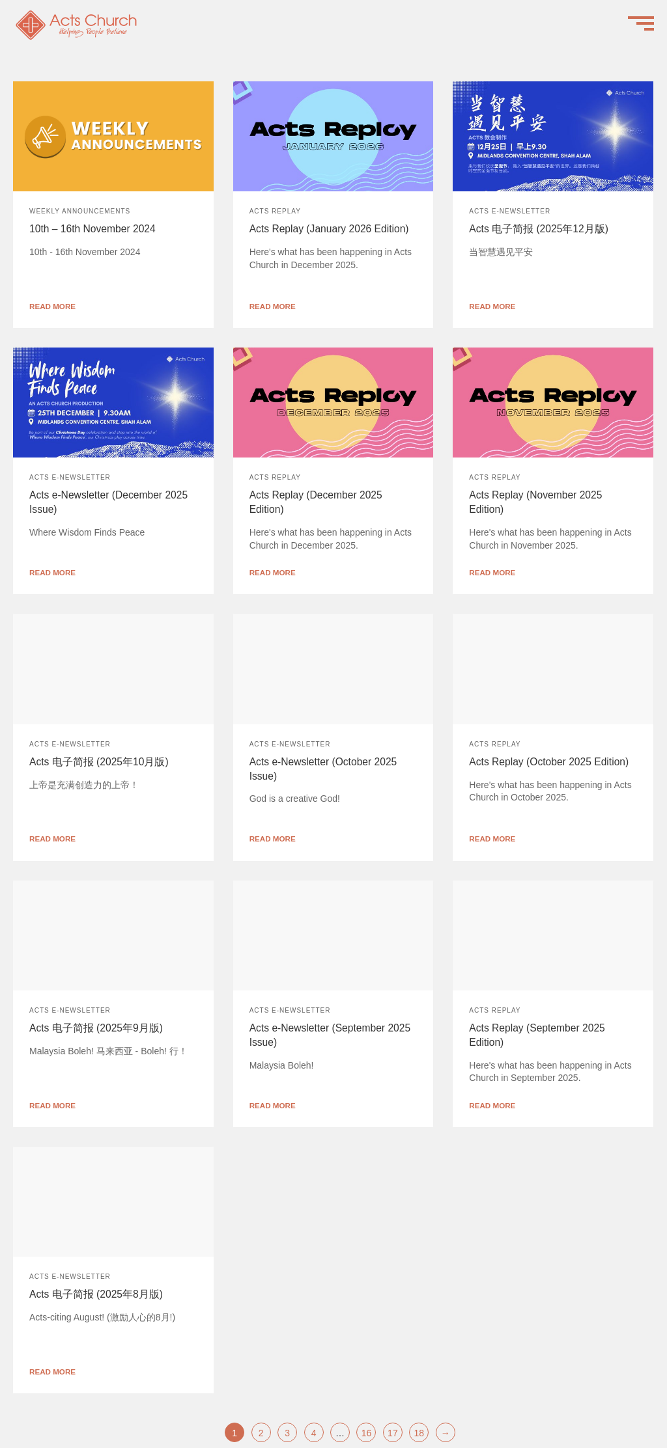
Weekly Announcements (79, 211)
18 (419, 1433)
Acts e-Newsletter (509, 211)
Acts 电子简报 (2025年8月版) (96, 1294)
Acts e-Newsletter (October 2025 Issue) (323, 769)
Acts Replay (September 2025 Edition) (536, 1035)
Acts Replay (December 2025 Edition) (315, 502)
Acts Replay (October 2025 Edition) (549, 761)
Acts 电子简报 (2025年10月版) (99, 761)
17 (393, 1433)
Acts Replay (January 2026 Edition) (329, 228)
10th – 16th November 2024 (92, 228)
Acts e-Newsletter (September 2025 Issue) (330, 1035)
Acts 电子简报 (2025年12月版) (538, 228)
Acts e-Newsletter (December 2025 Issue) (108, 502)
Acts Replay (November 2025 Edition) (535, 502)
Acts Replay (275, 211)
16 (367, 1433)
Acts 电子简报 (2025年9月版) (96, 1027)
